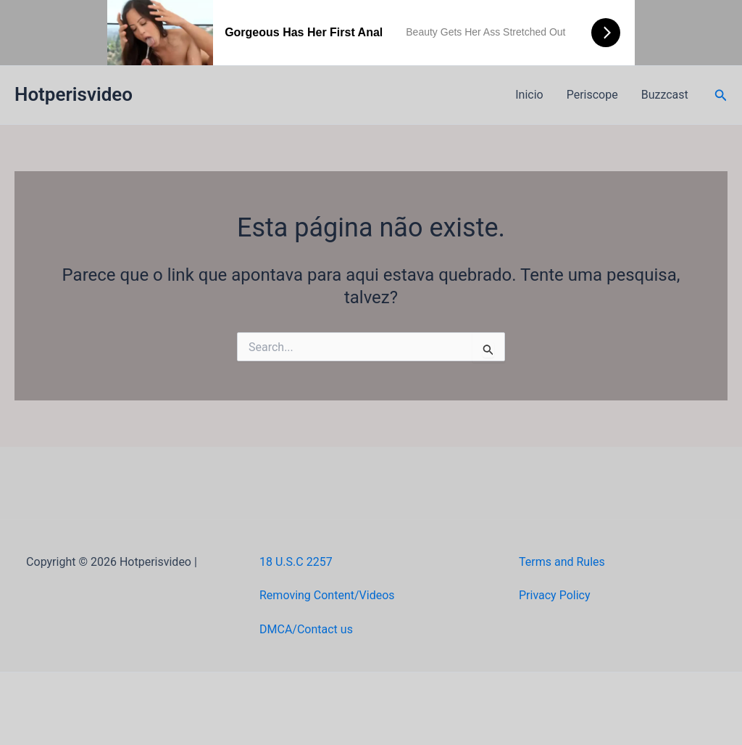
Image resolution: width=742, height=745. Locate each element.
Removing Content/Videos (327, 595)
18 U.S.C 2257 (296, 562)
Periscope (592, 95)
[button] (721, 95)
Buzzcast (664, 95)
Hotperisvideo (73, 94)
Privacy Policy (555, 595)
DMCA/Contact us (306, 629)
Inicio (529, 95)
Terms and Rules (562, 562)
